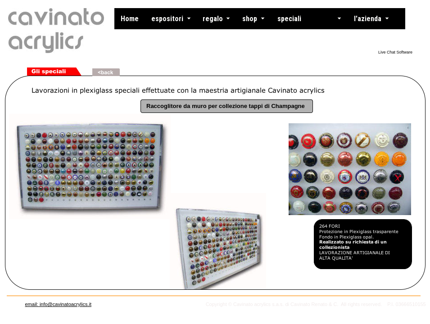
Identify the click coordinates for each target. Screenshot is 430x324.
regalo (213, 18)
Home (130, 18)
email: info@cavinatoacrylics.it (58, 304)
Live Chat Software (395, 52)
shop (249, 18)
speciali (289, 18)
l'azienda (367, 18)
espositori (167, 18)
